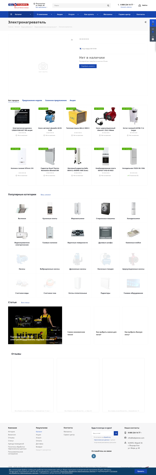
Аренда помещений (16, 444)
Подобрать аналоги (88, 66)
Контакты (68, 428)
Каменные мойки (133, 243)
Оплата (39, 441)
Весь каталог (46, 195)
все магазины (41, 7)
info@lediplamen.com (136, 438)
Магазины (68, 431)
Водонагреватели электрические (22, 244)
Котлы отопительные (78, 293)
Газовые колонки (49, 243)
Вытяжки (22, 218)
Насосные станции (106, 269)
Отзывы (11, 438)
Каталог (39, 431)
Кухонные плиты (50, 218)
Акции (38, 435)
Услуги (38, 438)
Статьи (11, 441)
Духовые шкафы (105, 243)
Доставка (39, 444)
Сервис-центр (69, 435)
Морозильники (77, 218)
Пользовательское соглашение (15, 453)
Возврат (39, 447)
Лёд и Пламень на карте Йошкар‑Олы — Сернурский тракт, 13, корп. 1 (32, 410)
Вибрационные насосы (50, 269)
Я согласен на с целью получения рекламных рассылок (105, 439)
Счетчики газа (50, 293)
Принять (140, 471)
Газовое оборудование (133, 293)
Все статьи (25, 302)
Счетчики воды (22, 293)
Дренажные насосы (77, 269)
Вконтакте (94, 456)
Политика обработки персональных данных (17, 448)
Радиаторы (105, 293)
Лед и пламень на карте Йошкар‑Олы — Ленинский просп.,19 (123, 410)
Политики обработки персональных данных (78, 471)
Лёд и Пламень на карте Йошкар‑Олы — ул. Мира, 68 (78, 410)
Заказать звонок (126, 7)
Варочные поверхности (78, 243)
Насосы (22, 269)
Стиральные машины (105, 218)
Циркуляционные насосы (133, 269)
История (11, 431)
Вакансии (12, 435)
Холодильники (133, 218)
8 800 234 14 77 (126, 4)
